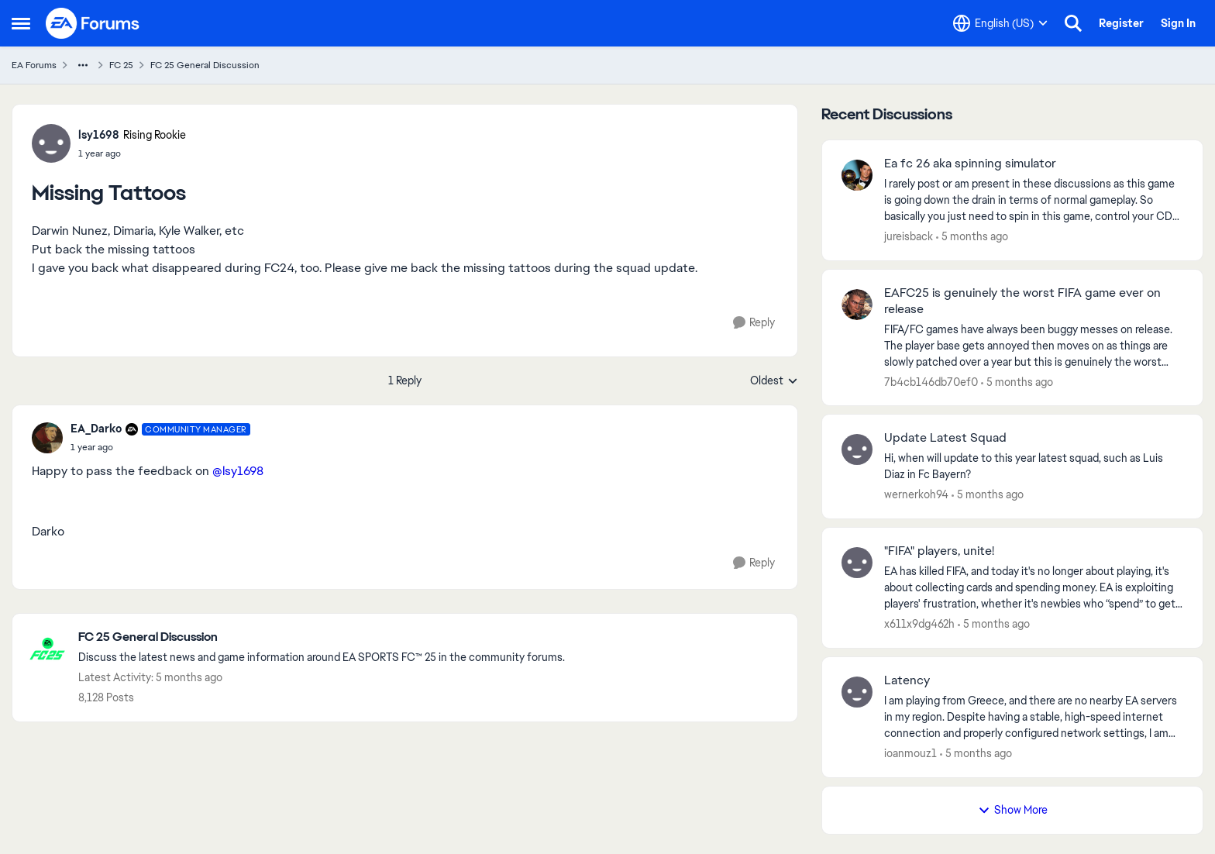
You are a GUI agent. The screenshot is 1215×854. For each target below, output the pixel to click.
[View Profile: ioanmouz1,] (857, 692)
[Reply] (754, 322)
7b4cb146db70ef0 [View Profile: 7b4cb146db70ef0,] (931, 381)
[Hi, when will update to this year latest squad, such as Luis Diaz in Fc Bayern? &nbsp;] (1033, 466)
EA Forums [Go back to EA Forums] (34, 65)
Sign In (1178, 23)
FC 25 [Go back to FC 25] (121, 65)
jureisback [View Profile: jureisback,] (908, 236)
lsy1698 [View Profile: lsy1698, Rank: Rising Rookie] (98, 135)
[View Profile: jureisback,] (857, 175)
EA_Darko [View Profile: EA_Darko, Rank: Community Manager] (96, 429)
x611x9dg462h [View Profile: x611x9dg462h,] (919, 624)
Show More (1013, 810)
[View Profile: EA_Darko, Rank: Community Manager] (47, 437)
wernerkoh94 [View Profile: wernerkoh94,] (916, 494)
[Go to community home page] (93, 23)
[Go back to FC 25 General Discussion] (321, 637)
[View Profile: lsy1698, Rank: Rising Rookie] (51, 143)
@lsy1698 (237, 471)
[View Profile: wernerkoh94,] (857, 449)
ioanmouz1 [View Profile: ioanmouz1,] (910, 753)
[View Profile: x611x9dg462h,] (857, 562)
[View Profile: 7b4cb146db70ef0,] (857, 304)
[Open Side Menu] (21, 23)
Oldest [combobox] (774, 381)
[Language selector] (1000, 23)
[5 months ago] (972, 237)
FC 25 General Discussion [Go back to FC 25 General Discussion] (205, 65)
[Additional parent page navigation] (83, 65)
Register (1121, 23)
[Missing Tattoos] (160, 447)
